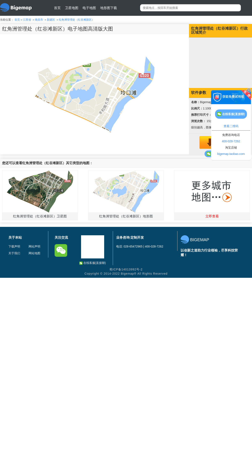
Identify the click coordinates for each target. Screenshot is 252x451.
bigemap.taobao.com (231, 154)
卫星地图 (71, 8)
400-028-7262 (231, 141)
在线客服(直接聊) (92, 263)
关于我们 (14, 253)
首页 (57, 8)
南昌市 (39, 19)
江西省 (27, 19)
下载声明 (14, 246)
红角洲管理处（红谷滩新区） (76, 19)
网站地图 (34, 253)
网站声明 (34, 246)
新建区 (51, 19)
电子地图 (89, 8)
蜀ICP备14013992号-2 (126, 269)
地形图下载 (108, 8)
